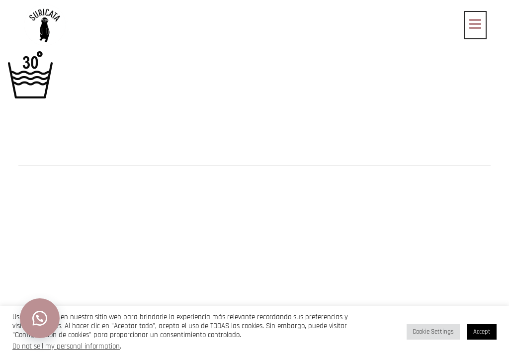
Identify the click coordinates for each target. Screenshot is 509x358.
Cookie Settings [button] (433, 332)
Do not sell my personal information (66, 346)
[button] (40, 318)
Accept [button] (482, 332)
